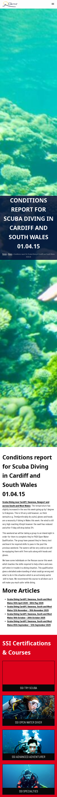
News (10, 254)
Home (4, 254)
